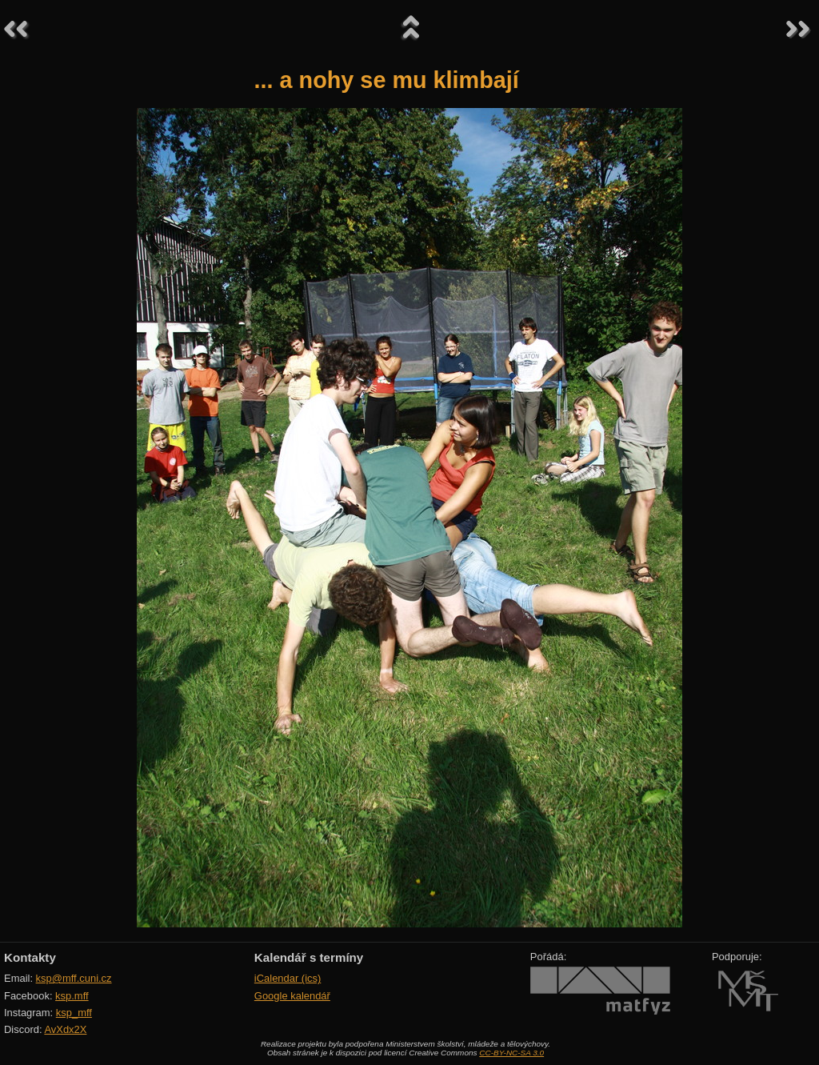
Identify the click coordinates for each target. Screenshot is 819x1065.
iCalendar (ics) (288, 978)
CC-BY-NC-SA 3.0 (511, 1052)
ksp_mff (74, 1013)
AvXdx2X (65, 1029)
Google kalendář (292, 996)
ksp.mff (72, 996)
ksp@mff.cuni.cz (74, 978)
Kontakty (30, 957)
